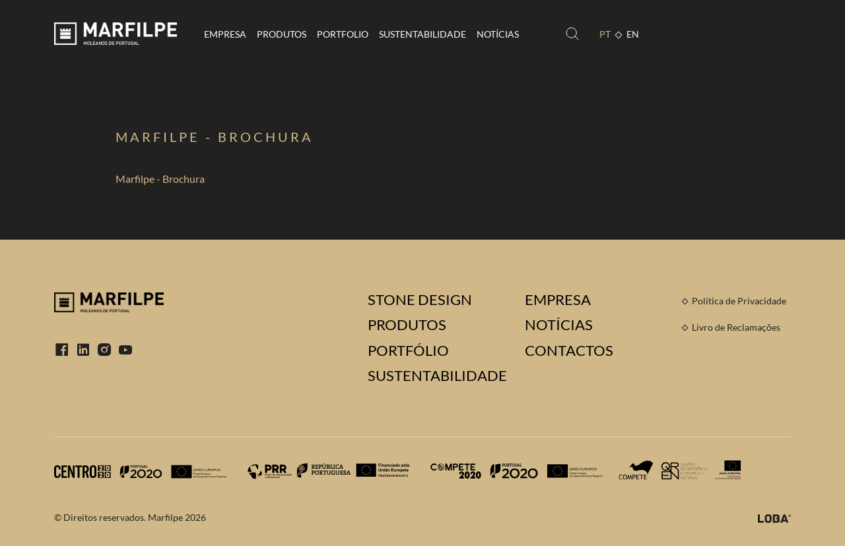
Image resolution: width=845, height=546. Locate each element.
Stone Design (420, 299)
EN (632, 34)
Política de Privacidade (739, 300)
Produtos (281, 34)
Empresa (225, 34)
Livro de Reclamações (736, 327)
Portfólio (408, 350)
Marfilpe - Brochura (160, 178)
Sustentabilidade (422, 34)
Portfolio (342, 34)
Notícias (498, 34)
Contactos (569, 350)
